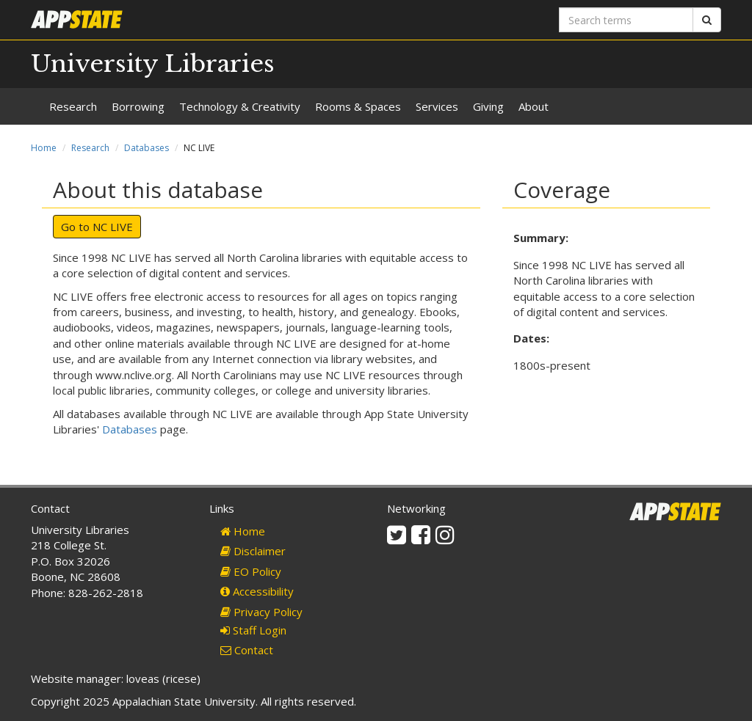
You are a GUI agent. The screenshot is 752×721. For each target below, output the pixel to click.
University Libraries (153, 63)
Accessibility (257, 591)
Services (437, 106)
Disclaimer (253, 551)
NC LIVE (113, 226)
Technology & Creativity (239, 106)
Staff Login (253, 630)
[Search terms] (626, 19)
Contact (246, 650)
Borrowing (138, 106)
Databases (146, 148)
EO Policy (250, 571)
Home (44, 148)
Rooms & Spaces (358, 106)
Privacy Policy (261, 611)
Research (73, 106)
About (533, 106)
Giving (488, 106)
